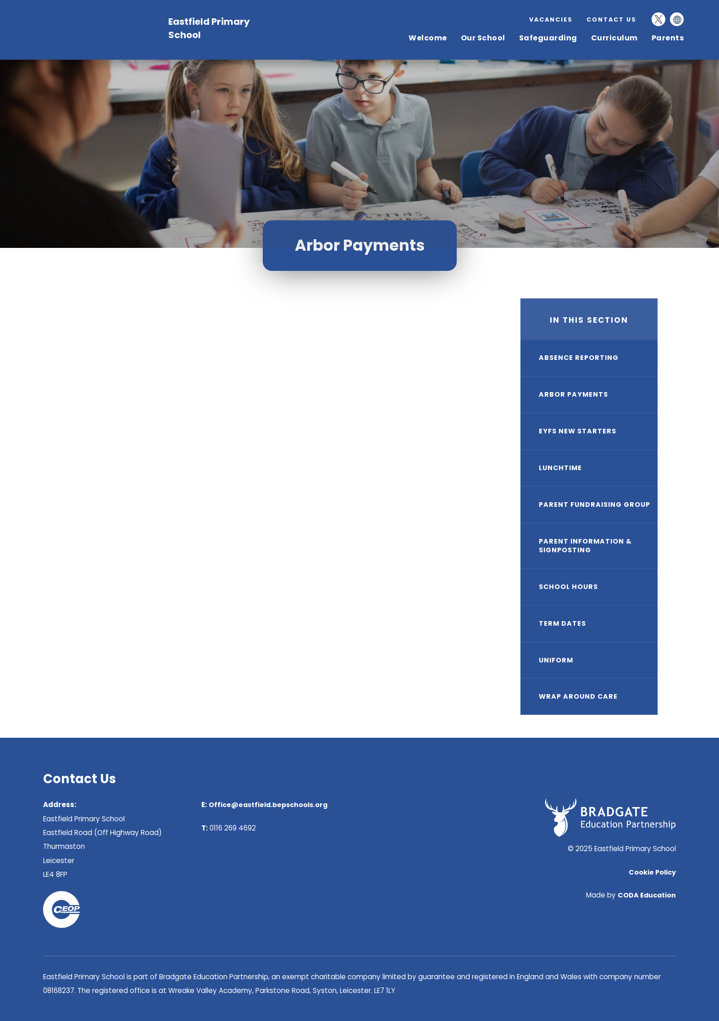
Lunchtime (560, 467)
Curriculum (614, 38)
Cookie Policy (652, 872)
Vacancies (551, 19)
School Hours (568, 586)
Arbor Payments (573, 394)
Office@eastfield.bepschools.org (268, 804)
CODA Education (647, 895)
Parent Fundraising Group (594, 504)
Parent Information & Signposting (585, 546)
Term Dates (562, 623)
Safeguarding (548, 38)
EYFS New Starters (577, 431)
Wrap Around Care (578, 696)
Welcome (428, 38)
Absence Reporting (579, 357)
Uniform (556, 660)
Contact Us (611, 19)
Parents (668, 38)
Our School (483, 38)
